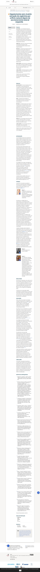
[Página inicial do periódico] (6, 7)
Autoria (13, 24)
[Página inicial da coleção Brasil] (7, 556)
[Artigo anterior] (13, 7)
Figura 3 (18, 242)
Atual (15, 7)
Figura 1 (23, 187)
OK (20, 570)
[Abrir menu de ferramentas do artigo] (8, 527)
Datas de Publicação (10, 36)
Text (9, 31)
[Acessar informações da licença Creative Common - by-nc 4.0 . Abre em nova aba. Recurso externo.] (18, 530)
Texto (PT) (27, 7)
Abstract (10, 29)
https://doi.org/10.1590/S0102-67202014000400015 (18, 11)
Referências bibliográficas (11, 34)
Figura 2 (24, 231)
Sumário (9, 7)
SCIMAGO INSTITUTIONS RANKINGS (22, 24)
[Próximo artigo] (17, 7)
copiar (27, 11)
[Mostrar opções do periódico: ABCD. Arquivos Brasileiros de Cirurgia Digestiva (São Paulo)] (30, 4)
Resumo (10, 27)
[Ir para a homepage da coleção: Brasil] (17, 1)
